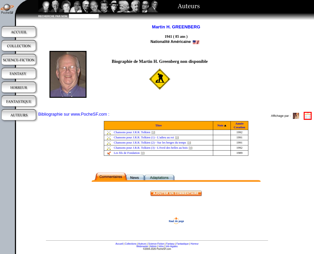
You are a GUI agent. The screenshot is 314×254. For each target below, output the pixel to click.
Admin (153, 246)
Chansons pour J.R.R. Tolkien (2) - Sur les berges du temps (150, 142)
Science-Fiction (156, 244)
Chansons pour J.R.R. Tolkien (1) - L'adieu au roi (144, 137)
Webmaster (142, 246)
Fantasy (170, 244)
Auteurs (142, 244)
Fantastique (182, 244)
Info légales (172, 246)
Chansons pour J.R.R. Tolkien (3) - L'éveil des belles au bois (151, 147)
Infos (161, 246)
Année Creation (239, 125)
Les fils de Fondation (127, 153)
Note (220, 125)
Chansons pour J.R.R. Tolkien (132, 132)
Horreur (195, 244)
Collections (130, 244)
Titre (158, 125)
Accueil (119, 244)
